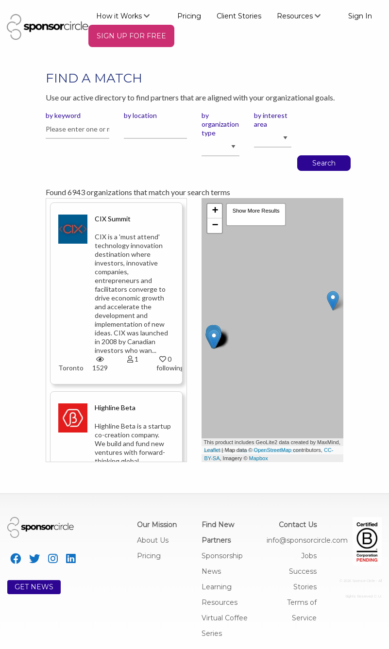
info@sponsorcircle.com (307, 540)
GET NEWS (34, 586)
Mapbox (258, 458)
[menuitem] (128, 15)
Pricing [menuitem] (189, 16)
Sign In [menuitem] (360, 16)
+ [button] (215, 211)
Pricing (149, 555)
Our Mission (157, 524)
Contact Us (298, 524)
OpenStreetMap (273, 450)
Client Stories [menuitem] (239, 16)
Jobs (309, 555)
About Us (153, 540)
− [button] (215, 225)
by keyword (63, 115)
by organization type (220, 124)
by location (140, 115)
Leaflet (212, 450)
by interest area (271, 119)
